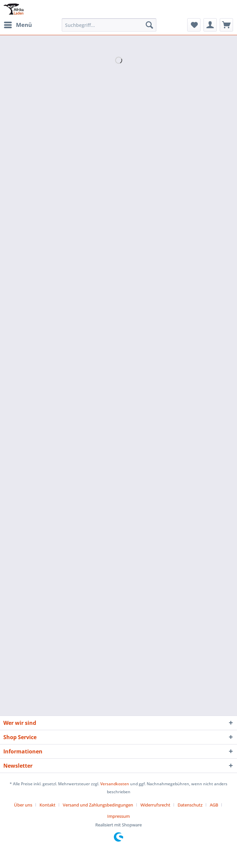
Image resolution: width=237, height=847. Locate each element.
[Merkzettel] (193, 25)
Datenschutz (190, 805)
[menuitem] (17, 25)
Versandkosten (114, 784)
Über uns (23, 805)
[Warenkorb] (226, 25)
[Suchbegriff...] (109, 25)
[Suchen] (149, 25)
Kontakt (47, 805)
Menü (18, 24)
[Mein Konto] (210, 25)
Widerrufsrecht (155, 805)
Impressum (118, 816)
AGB (214, 805)
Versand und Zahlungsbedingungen (98, 805)
